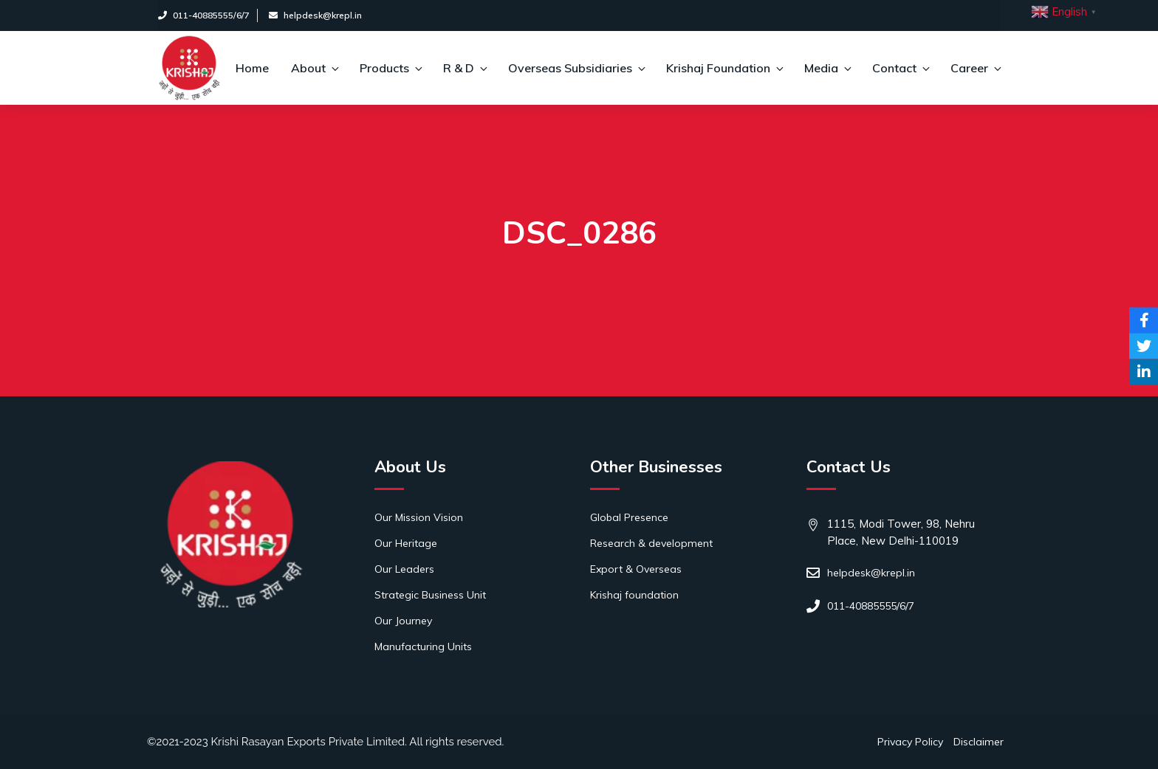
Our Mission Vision (418, 517)
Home (252, 68)
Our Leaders (404, 569)
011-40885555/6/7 (204, 15)
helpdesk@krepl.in (315, 15)
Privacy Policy (910, 741)
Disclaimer (978, 741)
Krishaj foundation (634, 594)
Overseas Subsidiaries (576, 68)
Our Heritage (405, 543)
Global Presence (629, 517)
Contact (900, 68)
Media (827, 68)
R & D (464, 68)
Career (975, 68)
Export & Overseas (636, 569)
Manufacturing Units (423, 646)
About (314, 68)
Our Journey (403, 620)
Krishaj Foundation (724, 68)
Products (390, 68)
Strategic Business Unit (430, 594)
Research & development (651, 543)
